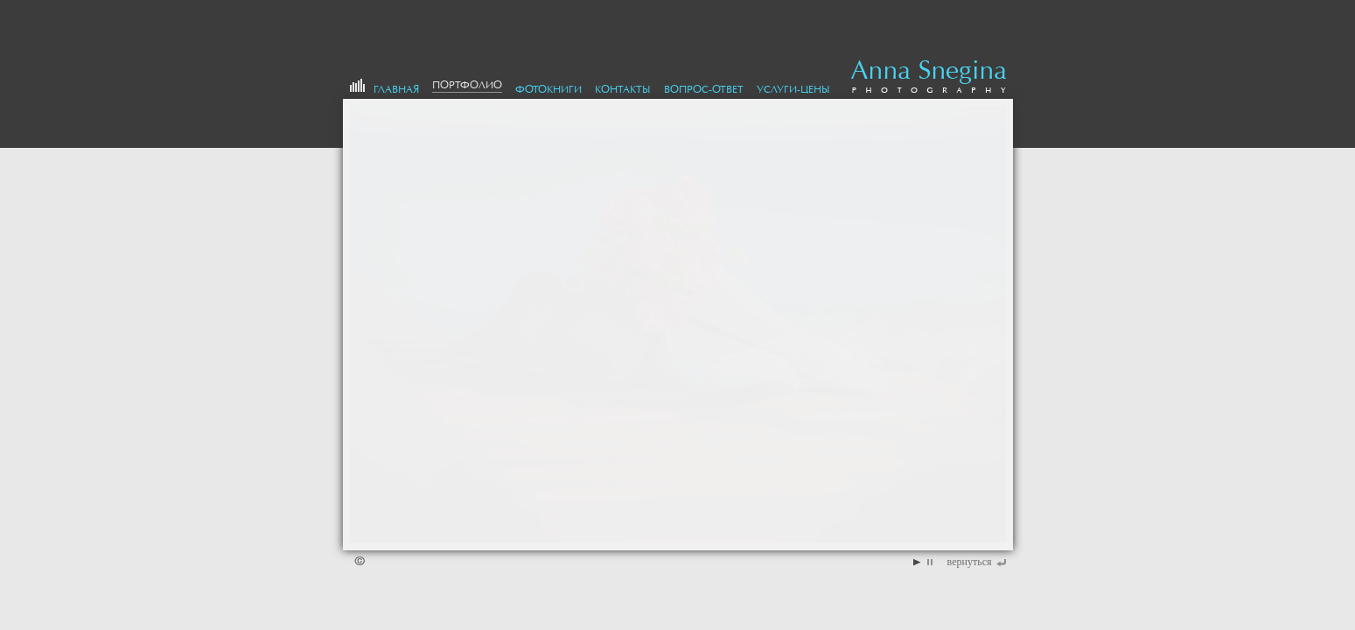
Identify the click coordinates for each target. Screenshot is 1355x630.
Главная (396, 89)
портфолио (467, 85)
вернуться (969, 562)
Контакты (623, 89)
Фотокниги (548, 89)
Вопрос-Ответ (704, 89)
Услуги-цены (793, 89)
